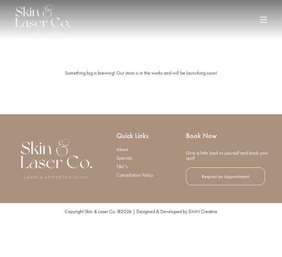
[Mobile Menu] (263, 19)
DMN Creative (202, 248)
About (122, 186)
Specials (124, 195)
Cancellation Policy (134, 212)
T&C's (122, 203)
